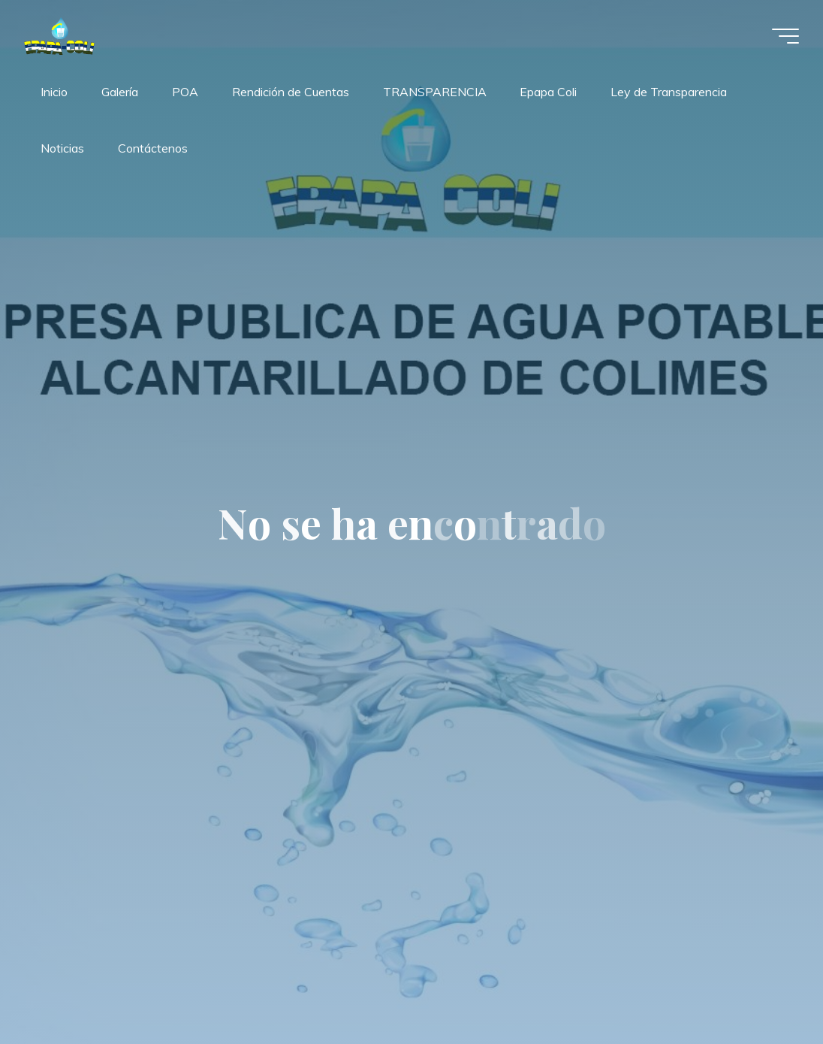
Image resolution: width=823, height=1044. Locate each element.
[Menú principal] (785, 36)
